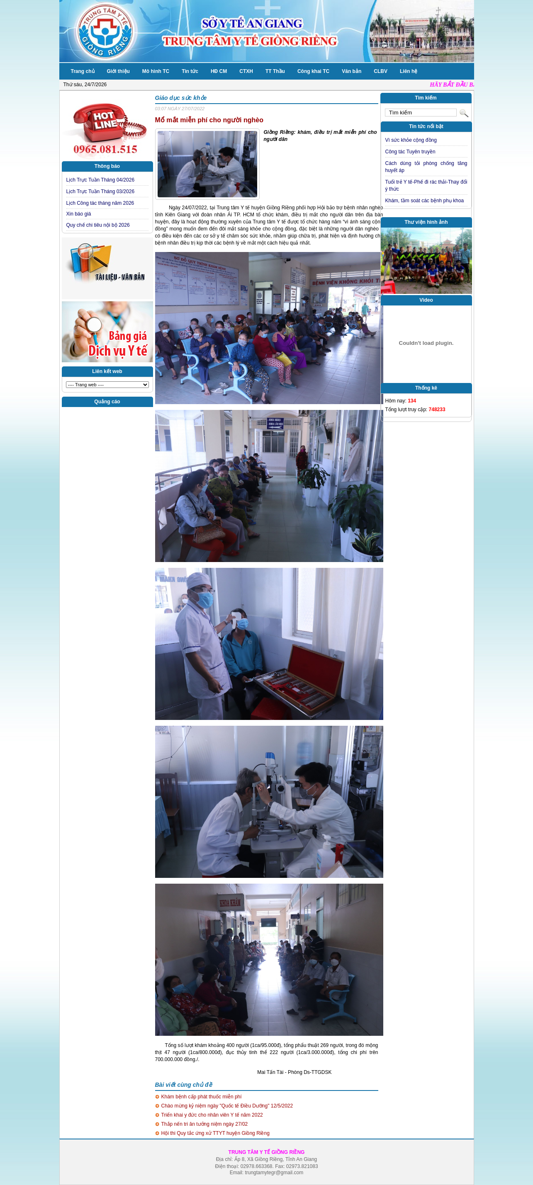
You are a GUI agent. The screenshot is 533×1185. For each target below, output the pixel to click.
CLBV (380, 71)
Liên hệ (408, 71)
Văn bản (351, 71)
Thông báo (107, 166)
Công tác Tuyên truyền (410, 152)
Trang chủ (83, 71)
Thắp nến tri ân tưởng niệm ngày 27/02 (204, 1124)
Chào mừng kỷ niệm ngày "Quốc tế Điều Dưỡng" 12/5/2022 (227, 1106)
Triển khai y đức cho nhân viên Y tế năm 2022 (212, 1115)
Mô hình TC (155, 71)
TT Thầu (275, 71)
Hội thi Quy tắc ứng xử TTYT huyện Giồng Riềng (215, 1133)
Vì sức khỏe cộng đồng (411, 140)
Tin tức (190, 71)
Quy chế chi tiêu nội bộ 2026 (98, 225)
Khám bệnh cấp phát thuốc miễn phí (201, 1097)
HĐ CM (219, 71)
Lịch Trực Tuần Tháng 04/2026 (100, 180)
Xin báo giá (78, 214)
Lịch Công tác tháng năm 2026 (100, 203)
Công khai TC (313, 71)
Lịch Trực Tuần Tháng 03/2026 (100, 191)
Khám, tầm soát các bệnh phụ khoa (424, 201)
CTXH (246, 71)
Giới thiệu (118, 71)
